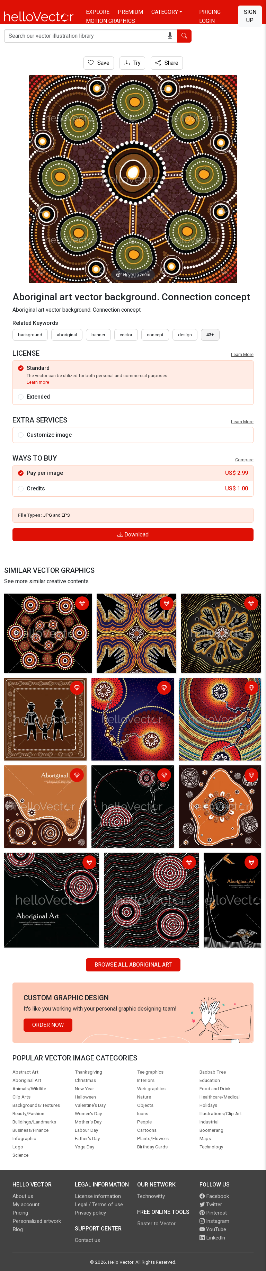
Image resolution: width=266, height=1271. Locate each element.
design (185, 334)
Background (30, 334)
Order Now (48, 1025)
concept (155, 334)
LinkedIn (212, 1238)
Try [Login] (132, 63)
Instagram (214, 1221)
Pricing (210, 12)
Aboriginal (67, 334)
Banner (98, 334)
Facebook (214, 1196)
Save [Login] (98, 63)
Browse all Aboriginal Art (133, 964)
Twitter (211, 1204)
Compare (244, 459)
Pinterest (213, 1213)
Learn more (38, 382)
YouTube (213, 1229)
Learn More (242, 354)
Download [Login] (133, 534)
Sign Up (250, 16)
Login (207, 21)
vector (126, 334)
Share (166, 63)
